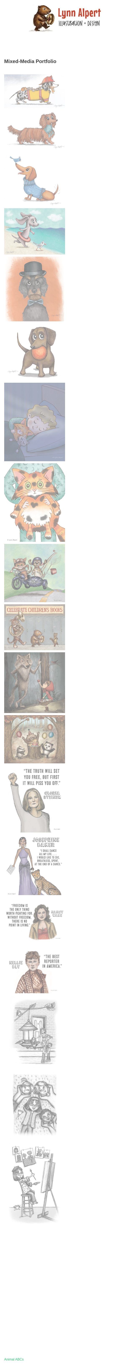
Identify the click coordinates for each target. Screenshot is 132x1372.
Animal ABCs (14, 1359)
